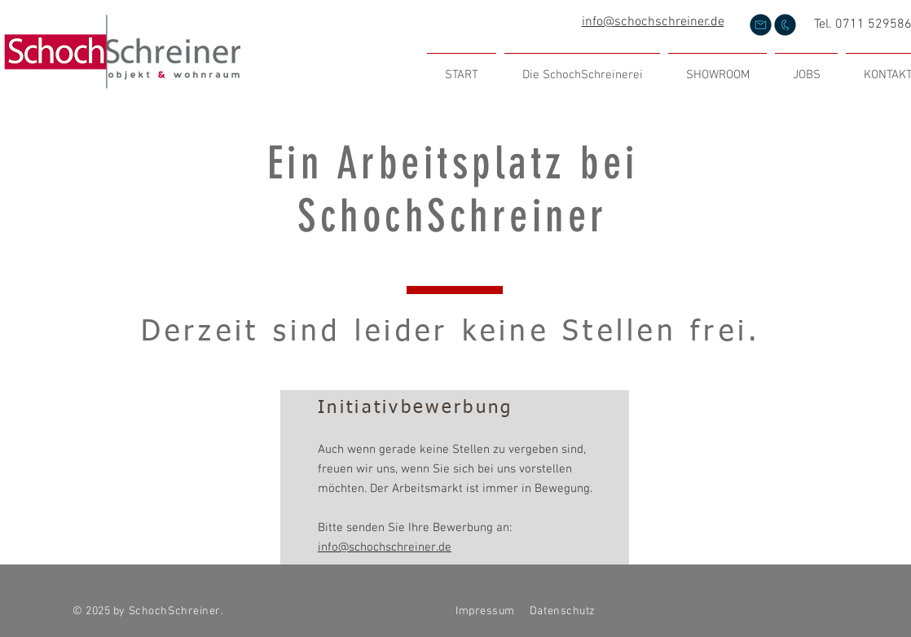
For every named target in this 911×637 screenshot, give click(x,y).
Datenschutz (564, 611)
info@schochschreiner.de (653, 22)
